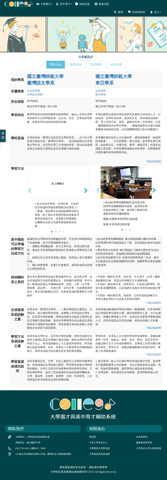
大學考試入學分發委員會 (148, 448)
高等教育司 (142, 437)
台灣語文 (35, 94)
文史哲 (33, 90)
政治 (100, 94)
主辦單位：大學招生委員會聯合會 (32, 437)
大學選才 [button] (44, 3)
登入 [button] (155, 12)
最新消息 (102, 3)
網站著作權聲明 (98, 467)
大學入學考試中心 (98, 442)
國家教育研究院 (144, 442)
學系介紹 (55, 64)
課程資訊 (76, 64)
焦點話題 (82, 3)
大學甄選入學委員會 (99, 448)
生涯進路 (96, 64)
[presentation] (29, 190)
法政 (100, 90)
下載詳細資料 (153, 161)
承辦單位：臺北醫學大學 (27, 442)
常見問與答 (136, 12)
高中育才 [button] (64, 3)
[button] (52, 231)
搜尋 (118, 12)
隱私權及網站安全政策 (73, 467)
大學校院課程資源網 (99, 454)
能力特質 (116, 64)
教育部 (92, 437)
